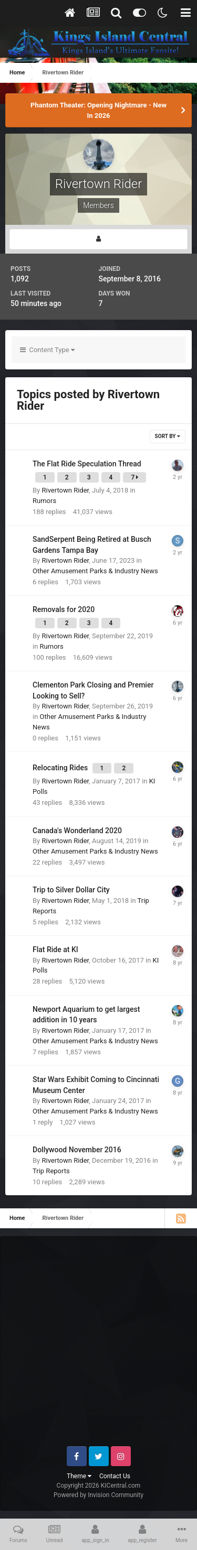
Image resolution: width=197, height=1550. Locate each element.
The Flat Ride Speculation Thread (87, 464)
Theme (79, 1476)
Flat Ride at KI (55, 949)
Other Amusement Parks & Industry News (95, 571)
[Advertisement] (98, 1345)
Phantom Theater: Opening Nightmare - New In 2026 (98, 110)
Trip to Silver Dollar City (71, 890)
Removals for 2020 (64, 609)
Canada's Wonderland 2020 (77, 830)
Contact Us (114, 1476)
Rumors (44, 501)
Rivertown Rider (65, 490)
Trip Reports (51, 1171)
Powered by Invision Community (98, 1495)
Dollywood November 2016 (77, 1149)
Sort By (167, 436)
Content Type (47, 350)
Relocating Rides (61, 767)
